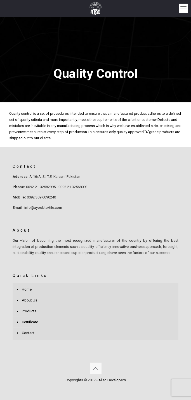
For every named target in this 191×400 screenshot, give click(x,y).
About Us (29, 300)
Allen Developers (112, 380)
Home (27, 289)
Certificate (30, 322)
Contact (28, 333)
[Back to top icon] (96, 368)
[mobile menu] (183, 8)
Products (29, 311)
